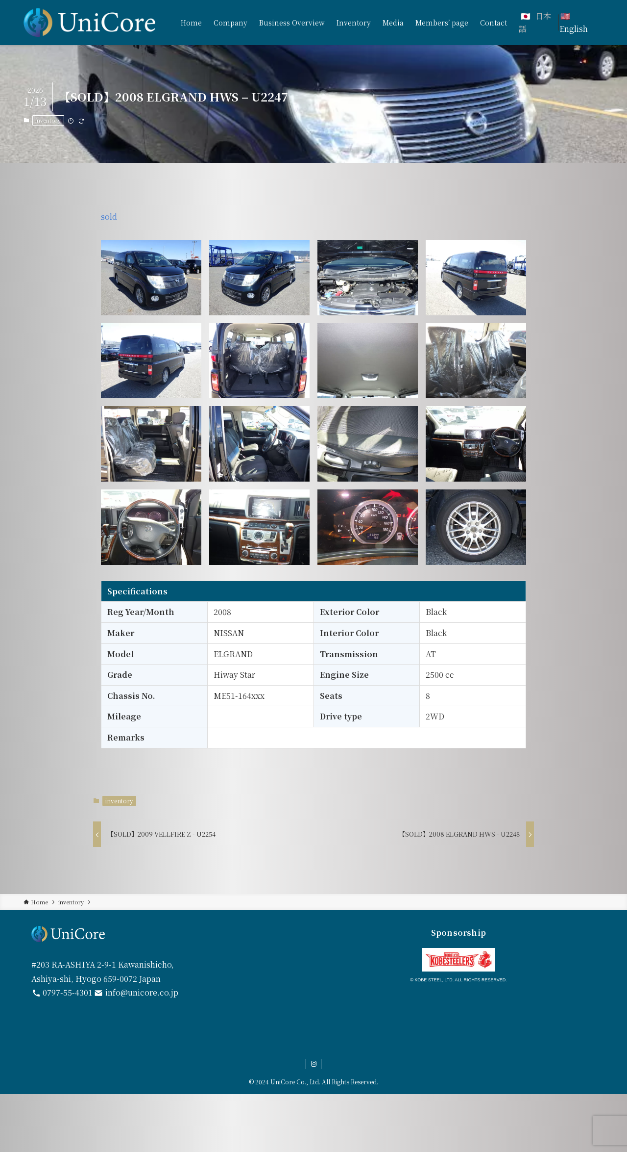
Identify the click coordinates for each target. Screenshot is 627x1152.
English (573, 28)
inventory (48, 120)
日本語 (535, 22)
